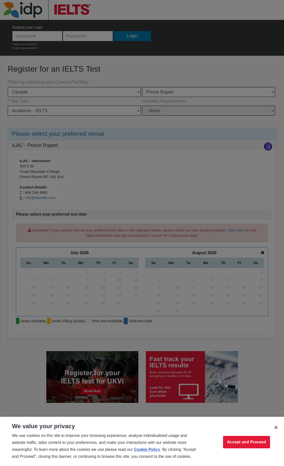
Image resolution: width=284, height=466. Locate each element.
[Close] (276, 427)
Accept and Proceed (246, 442)
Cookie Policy (147, 449)
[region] (142, 441)
